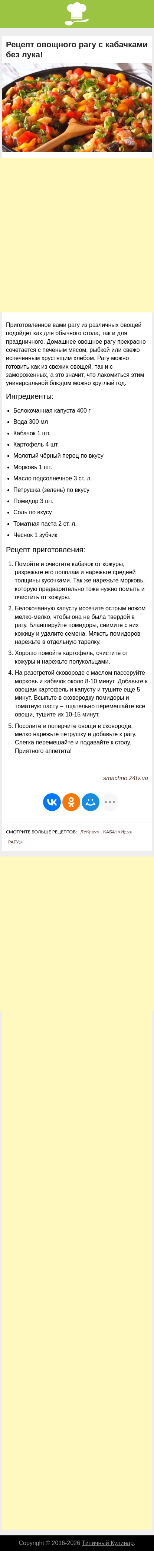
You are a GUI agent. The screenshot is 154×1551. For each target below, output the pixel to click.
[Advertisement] (77, 235)
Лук (89, 832)
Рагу (15, 842)
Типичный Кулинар (108, 1543)
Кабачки (117, 832)
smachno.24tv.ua (125, 778)
